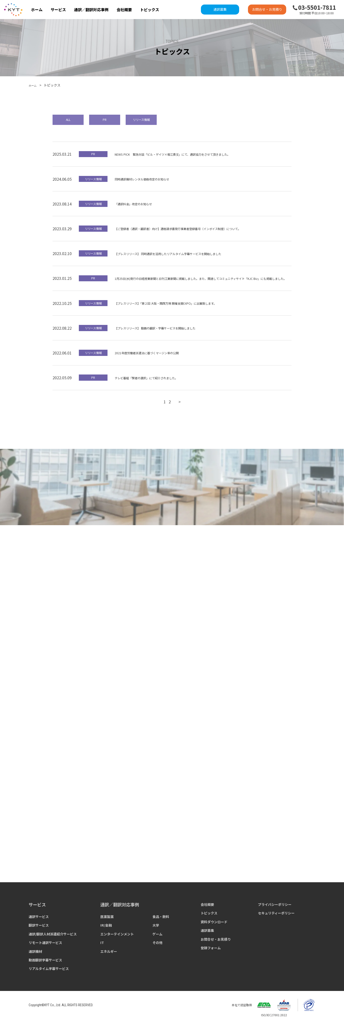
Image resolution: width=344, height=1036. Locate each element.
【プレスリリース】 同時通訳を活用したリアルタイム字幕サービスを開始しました (186, 257)
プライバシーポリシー (274, 921)
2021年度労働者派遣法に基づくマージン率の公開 (157, 363)
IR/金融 (106, 942)
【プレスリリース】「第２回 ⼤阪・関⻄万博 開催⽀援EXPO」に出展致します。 (182, 313)
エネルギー (108, 968)
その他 (157, 959)
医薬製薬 (107, 933)
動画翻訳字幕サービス (45, 976)
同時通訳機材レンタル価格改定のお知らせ (151, 183)
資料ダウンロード (214, 938)
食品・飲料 (160, 933)
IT (102, 959)
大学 (155, 942)
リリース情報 (168, 121)
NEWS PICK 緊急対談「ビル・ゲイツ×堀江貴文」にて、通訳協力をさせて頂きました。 (191, 158)
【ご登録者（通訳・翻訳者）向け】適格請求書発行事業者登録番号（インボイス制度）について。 (199, 233)
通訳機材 (35, 968)
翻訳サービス (39, 942)
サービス (58, 9)
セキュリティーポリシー (276, 930)
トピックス (149, 9)
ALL (73, 121)
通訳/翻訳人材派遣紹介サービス (53, 951)
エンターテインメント (117, 951)
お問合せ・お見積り (267, 9)
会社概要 (124, 9)
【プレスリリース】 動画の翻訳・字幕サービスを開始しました (168, 338)
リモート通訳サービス (45, 959)
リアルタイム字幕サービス (49, 985)
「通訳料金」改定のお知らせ (139, 207)
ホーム (37, 9)
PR (120, 121)
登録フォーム (211, 964)
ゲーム (157, 951)
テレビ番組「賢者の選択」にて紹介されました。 (157, 388)
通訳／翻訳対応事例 (91, 9)
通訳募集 (220, 9)
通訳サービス (39, 933)
